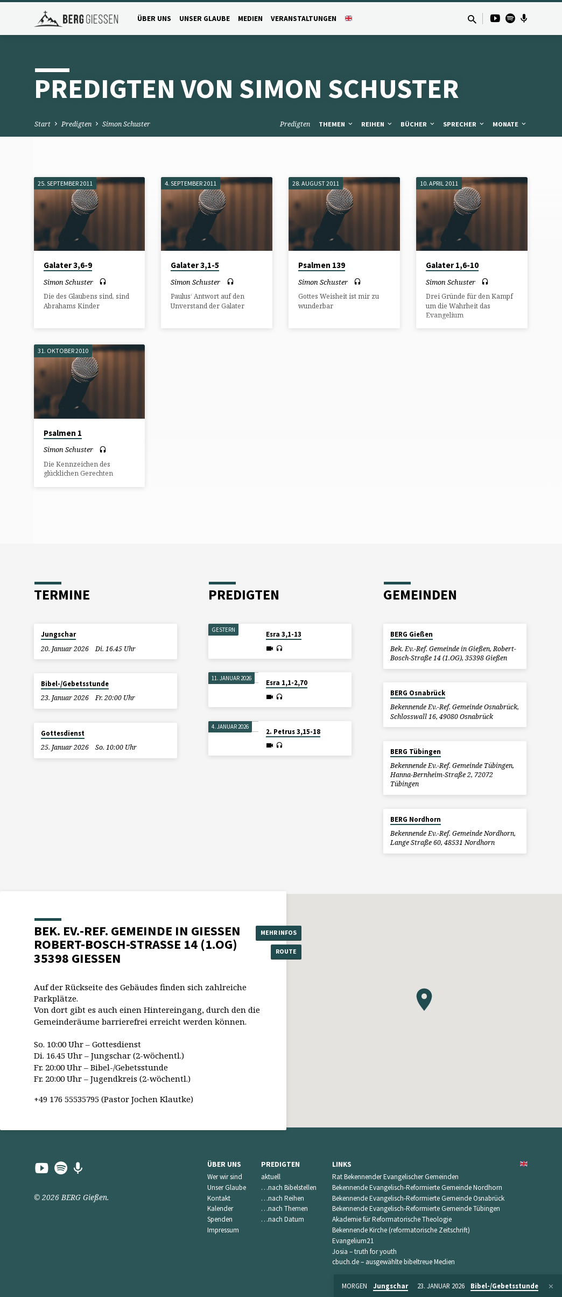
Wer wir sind (224, 1176)
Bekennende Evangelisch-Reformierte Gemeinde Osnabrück (418, 1198)
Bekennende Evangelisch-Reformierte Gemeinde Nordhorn (417, 1187)
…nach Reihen (282, 1198)
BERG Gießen (411, 634)
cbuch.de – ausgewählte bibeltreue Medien (393, 1261)
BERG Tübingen (415, 751)
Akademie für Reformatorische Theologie (392, 1219)
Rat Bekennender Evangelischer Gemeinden (395, 1176)
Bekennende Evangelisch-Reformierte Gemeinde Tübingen (416, 1208)
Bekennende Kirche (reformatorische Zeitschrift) (401, 1230)
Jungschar (58, 634)
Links (342, 1164)
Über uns (154, 18)
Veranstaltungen (303, 18)
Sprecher (464, 124)
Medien (250, 18)
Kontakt (218, 1198)
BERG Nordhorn (415, 819)
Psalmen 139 (321, 265)
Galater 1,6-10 (452, 265)
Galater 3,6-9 (68, 265)
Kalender (220, 1208)
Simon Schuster (126, 124)
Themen (336, 124)
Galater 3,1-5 (195, 265)
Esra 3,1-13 (283, 634)
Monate (510, 124)
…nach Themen (284, 1208)
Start (42, 124)
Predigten (76, 124)
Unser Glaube (204, 18)
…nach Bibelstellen (289, 1187)
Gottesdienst (63, 733)
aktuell (270, 1176)
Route (282, 952)
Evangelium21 (353, 1240)
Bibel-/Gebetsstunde (75, 683)
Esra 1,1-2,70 (286, 682)
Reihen (377, 124)
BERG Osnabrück (417, 692)
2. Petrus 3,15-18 (293, 731)
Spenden (220, 1219)
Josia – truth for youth (364, 1251)
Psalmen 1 (63, 433)
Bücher (418, 124)
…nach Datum (282, 1219)
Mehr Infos (283, 931)
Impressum (223, 1230)
